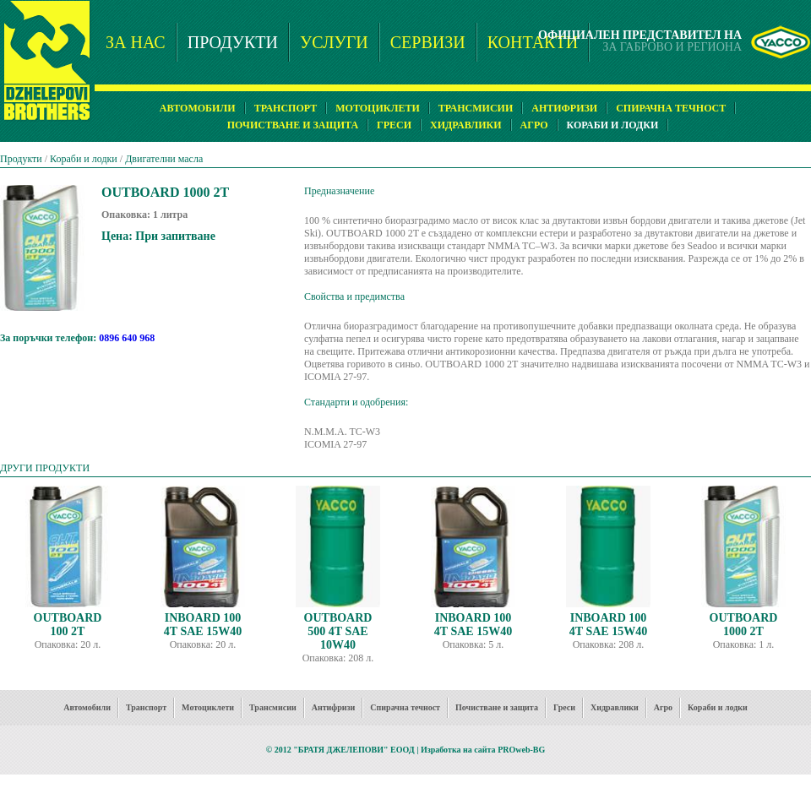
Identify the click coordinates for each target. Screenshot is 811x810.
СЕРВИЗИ (427, 42)
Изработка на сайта (458, 749)
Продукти (21, 159)
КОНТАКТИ (532, 42)
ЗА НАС (136, 42)
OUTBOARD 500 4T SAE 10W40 (338, 631)
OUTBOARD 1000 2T (744, 625)
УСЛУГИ (334, 42)
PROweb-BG (521, 749)
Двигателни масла (164, 159)
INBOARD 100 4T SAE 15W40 (203, 625)
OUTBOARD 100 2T (68, 625)
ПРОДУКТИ (233, 42)
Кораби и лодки (83, 159)
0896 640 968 (127, 338)
